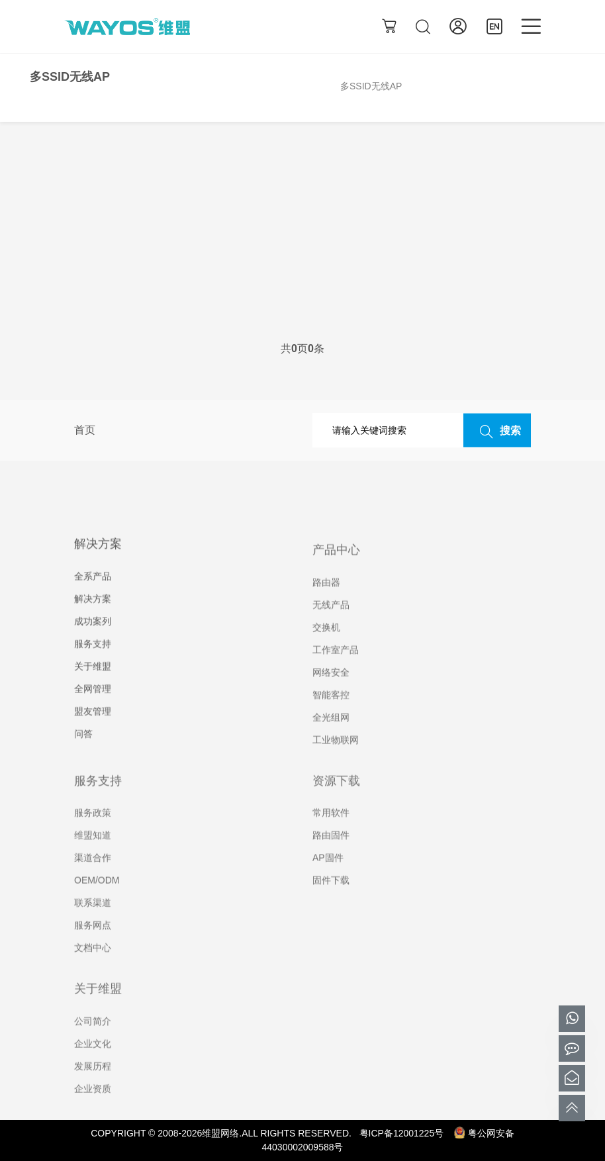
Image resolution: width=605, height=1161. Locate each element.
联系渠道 (92, 923)
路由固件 (330, 856)
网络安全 (330, 692)
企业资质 (92, 1108)
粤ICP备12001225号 (401, 1133)
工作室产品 (335, 670)
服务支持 (92, 665)
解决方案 (92, 620)
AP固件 (328, 878)
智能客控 (330, 715)
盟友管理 (92, 732)
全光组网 (330, 737)
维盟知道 (92, 856)
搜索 (497, 431)
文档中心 (92, 968)
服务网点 (92, 946)
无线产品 (330, 625)
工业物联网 (335, 760)
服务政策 (92, 833)
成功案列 (92, 642)
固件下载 (330, 901)
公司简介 (92, 1041)
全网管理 (92, 710)
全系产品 (92, 597)
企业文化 (92, 1063)
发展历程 (92, 1086)
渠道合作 (92, 878)
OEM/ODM (96, 901)
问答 (83, 755)
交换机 (326, 647)
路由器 (326, 602)
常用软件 (330, 833)
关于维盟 (92, 687)
